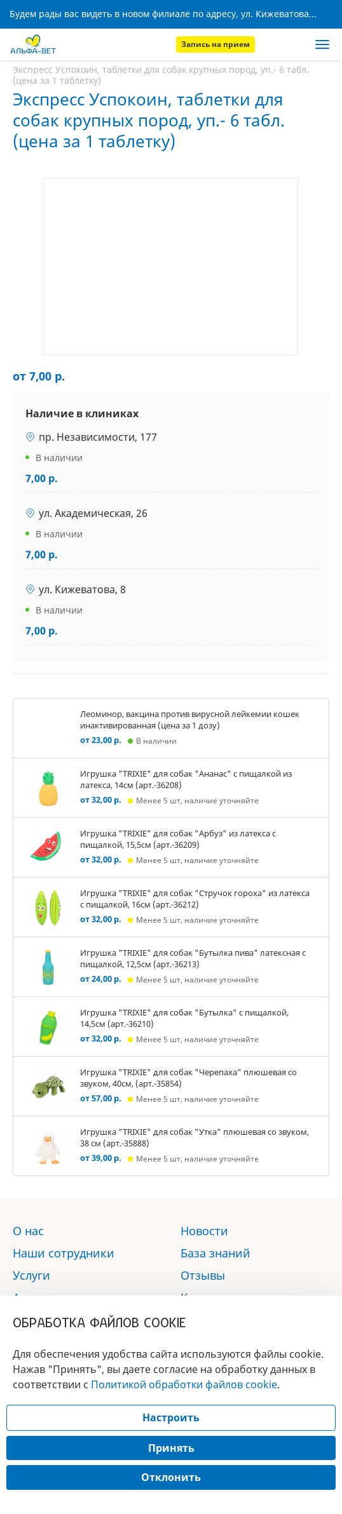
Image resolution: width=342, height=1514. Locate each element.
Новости (204, 1230)
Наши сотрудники (63, 1253)
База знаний (215, 1253)
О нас (28, 1230)
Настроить (171, 1417)
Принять (171, 1448)
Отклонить (171, 1477)
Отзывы (203, 1275)
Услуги (31, 1275)
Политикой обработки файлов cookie (184, 1384)
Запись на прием (215, 44)
